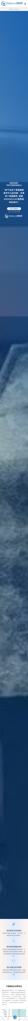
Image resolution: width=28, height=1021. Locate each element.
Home (11, 9)
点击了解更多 (14, 209)
